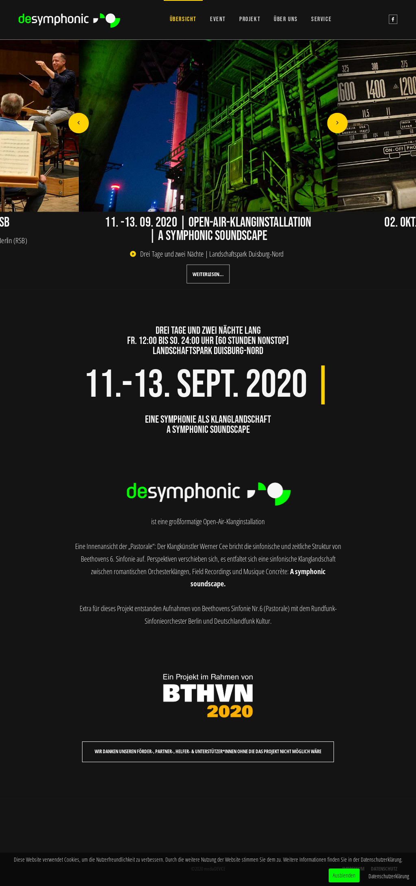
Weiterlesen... (208, 274)
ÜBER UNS (286, 19)
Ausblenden (344, 875)
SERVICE (321, 19)
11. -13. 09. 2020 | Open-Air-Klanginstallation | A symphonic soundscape (208, 229)
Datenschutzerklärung (388, 876)
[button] (78, 123)
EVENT (218, 19)
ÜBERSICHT (183, 19)
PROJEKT (249, 19)
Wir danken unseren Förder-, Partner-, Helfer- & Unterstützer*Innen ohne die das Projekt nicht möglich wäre (208, 751)
